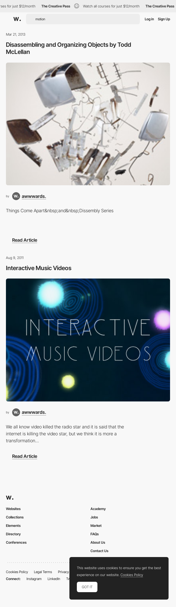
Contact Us (99, 551)
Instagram (34, 579)
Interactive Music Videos (38, 268)
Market (96, 525)
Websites (13, 509)
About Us (97, 542)
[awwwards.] (29, 196)
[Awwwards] (17, 19)
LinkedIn (54, 579)
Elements (13, 525)
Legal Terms (43, 572)
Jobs (94, 517)
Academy (98, 509)
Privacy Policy (68, 572)
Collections (15, 517)
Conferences (16, 542)
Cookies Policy (17, 572)
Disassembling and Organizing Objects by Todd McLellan (68, 48)
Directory (13, 534)
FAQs (94, 534)
